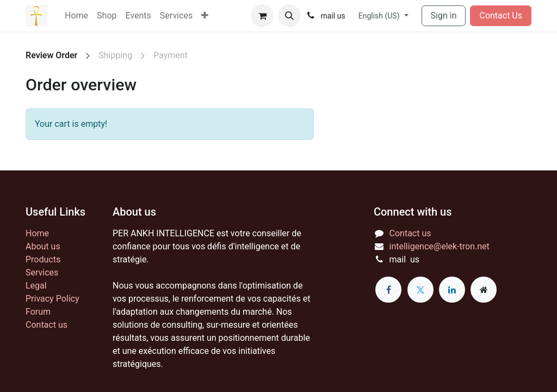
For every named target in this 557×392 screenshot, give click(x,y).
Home (37, 233)
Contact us (46, 325)
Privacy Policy (52, 298)
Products (43, 259)
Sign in (444, 15)
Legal (36, 285)
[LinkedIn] (452, 290)
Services (42, 272)
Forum (38, 312)
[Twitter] (420, 290)
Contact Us (500, 15)
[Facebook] (388, 290)
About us (43, 246)
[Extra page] (484, 290)
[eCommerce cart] (262, 15)
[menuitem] (76, 16)
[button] (289, 15)
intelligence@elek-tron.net (439, 246)
